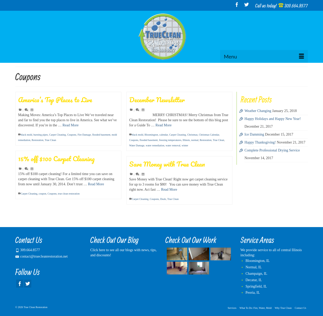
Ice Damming (254, 134)
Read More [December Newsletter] (163, 125)
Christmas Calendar (209, 134)
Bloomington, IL (258, 261)
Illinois (186, 140)
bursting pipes (40, 134)
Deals (163, 199)
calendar (163, 134)
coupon (42, 193)
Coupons (71, 134)
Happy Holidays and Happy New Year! (272, 119)
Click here (97, 250)
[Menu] (264, 56)
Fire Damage (84, 134)
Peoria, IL (253, 292)
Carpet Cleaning (57, 134)
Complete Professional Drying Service (272, 150)
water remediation (155, 145)
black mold (26, 134)
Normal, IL (254, 267)
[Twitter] (246, 4)
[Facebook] (237, 4)
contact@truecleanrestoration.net (41, 256)
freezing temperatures (170, 140)
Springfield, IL (256, 286)
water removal (172, 145)
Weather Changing (257, 111)
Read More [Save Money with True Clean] (169, 189)
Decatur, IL (254, 280)
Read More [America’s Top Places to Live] (71, 125)
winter (185, 145)
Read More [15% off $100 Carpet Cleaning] (96, 184)
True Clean (50, 140)
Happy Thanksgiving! (260, 142)
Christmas (192, 134)
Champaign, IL (256, 274)
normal (194, 140)
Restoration (37, 140)
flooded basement (101, 134)
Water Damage (136, 145)
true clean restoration (69, 193)
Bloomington (151, 134)
